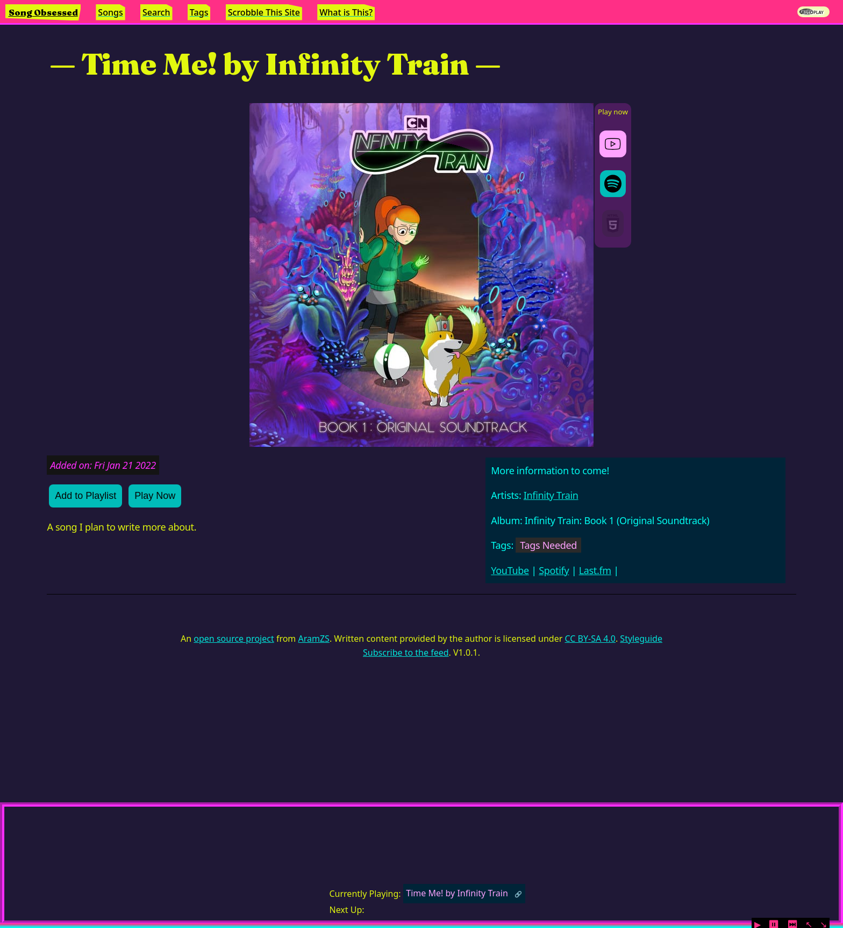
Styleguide (641, 638)
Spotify (554, 570)
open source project (234, 638)
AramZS (314, 638)
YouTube (510, 570)
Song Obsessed (43, 12)
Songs (110, 12)
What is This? (346, 12)
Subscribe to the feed (405, 652)
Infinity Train (551, 495)
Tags (199, 12)
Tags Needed (548, 545)
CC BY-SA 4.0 (590, 638)
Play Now (154, 495)
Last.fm (595, 570)
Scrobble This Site (264, 12)
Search (156, 12)
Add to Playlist (85, 495)
